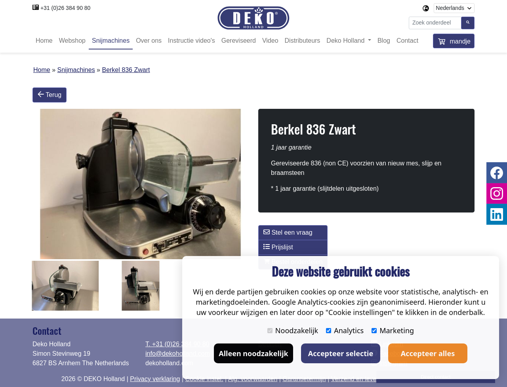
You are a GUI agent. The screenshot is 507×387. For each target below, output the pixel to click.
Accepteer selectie (340, 353)
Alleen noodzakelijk (253, 353)
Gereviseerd (238, 40)
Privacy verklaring (155, 379)
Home (44, 40)
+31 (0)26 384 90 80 (65, 8)
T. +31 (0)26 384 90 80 (177, 344)
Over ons (149, 40)
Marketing (393, 330)
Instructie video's (191, 40)
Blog (383, 40)
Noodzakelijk (292, 330)
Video (270, 40)
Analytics (345, 330)
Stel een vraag (288, 232)
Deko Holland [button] (346, 40)
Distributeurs (302, 40)
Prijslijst (278, 246)
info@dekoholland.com (177, 353)
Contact (407, 40)
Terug (49, 94)
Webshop (72, 40)
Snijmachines (111, 40)
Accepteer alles (428, 353)
